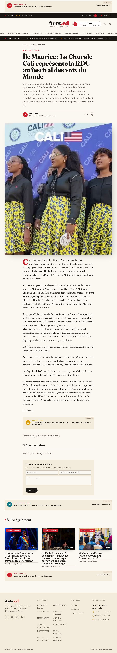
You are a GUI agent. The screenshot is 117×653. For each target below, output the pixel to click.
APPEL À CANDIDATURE (43, 626)
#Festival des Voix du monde (48, 436)
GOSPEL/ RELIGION (71, 33)
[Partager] (92, 114)
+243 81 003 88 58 (101, 616)
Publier (31, 490)
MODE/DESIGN (59, 625)
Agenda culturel (77, 613)
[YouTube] (86, 15)
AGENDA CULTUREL (57, 619)
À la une (74, 605)
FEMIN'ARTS (36, 33)
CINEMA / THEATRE (37, 45)
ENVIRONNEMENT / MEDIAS (18, 33)
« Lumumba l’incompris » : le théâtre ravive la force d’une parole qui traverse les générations (19, 556)
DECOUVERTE (43, 631)
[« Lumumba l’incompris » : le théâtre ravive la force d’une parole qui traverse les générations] (21, 539)
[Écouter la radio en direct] (102, 15)
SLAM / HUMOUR (57, 632)
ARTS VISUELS (43, 612)
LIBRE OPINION (59, 605)
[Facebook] (83, 15)
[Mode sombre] (104, 24)
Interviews (99, 33)
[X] (22, 617)
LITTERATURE (43, 618)
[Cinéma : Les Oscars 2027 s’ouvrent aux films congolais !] (95, 539)
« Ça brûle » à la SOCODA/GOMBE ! (45, 38)
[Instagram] (90, 15)
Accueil (25, 45)
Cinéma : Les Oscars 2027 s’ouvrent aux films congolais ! (91, 555)
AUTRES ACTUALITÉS (42, 639)
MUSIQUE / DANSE (42, 607)
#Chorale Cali (29, 436)
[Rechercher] (110, 24)
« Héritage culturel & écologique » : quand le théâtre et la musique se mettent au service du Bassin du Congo (55, 558)
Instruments (87, 33)
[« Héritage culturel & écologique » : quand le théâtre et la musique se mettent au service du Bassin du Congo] (58, 539)
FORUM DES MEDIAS (52, 33)
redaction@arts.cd (100, 619)
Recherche (75, 609)
